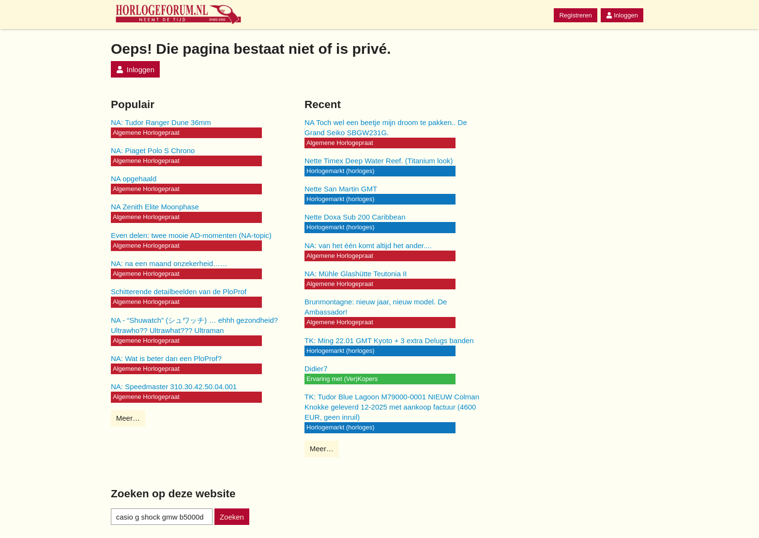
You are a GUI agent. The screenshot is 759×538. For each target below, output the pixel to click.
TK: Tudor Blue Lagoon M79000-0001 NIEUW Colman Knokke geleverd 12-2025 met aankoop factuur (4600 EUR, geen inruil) (391, 407)
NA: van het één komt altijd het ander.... (368, 245)
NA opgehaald (133, 178)
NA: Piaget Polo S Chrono (153, 150)
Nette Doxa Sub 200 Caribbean (354, 217)
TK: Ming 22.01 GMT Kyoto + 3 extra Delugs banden (389, 340)
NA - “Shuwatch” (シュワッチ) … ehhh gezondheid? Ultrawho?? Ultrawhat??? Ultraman (194, 325)
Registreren (575, 15)
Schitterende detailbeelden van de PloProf (178, 291)
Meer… (128, 418)
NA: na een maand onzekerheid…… (169, 263)
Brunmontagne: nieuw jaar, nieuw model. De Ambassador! (375, 307)
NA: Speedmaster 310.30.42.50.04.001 (174, 386)
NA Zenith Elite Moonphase (155, 207)
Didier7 (316, 368)
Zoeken (232, 517)
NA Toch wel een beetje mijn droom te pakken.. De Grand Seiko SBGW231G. (385, 127)
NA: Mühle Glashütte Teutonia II (355, 273)
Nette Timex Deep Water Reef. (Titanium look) (378, 161)
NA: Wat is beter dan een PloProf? (166, 358)
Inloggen (622, 15)
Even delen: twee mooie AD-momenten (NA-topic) (191, 235)
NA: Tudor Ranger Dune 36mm (161, 122)
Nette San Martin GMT (340, 189)
